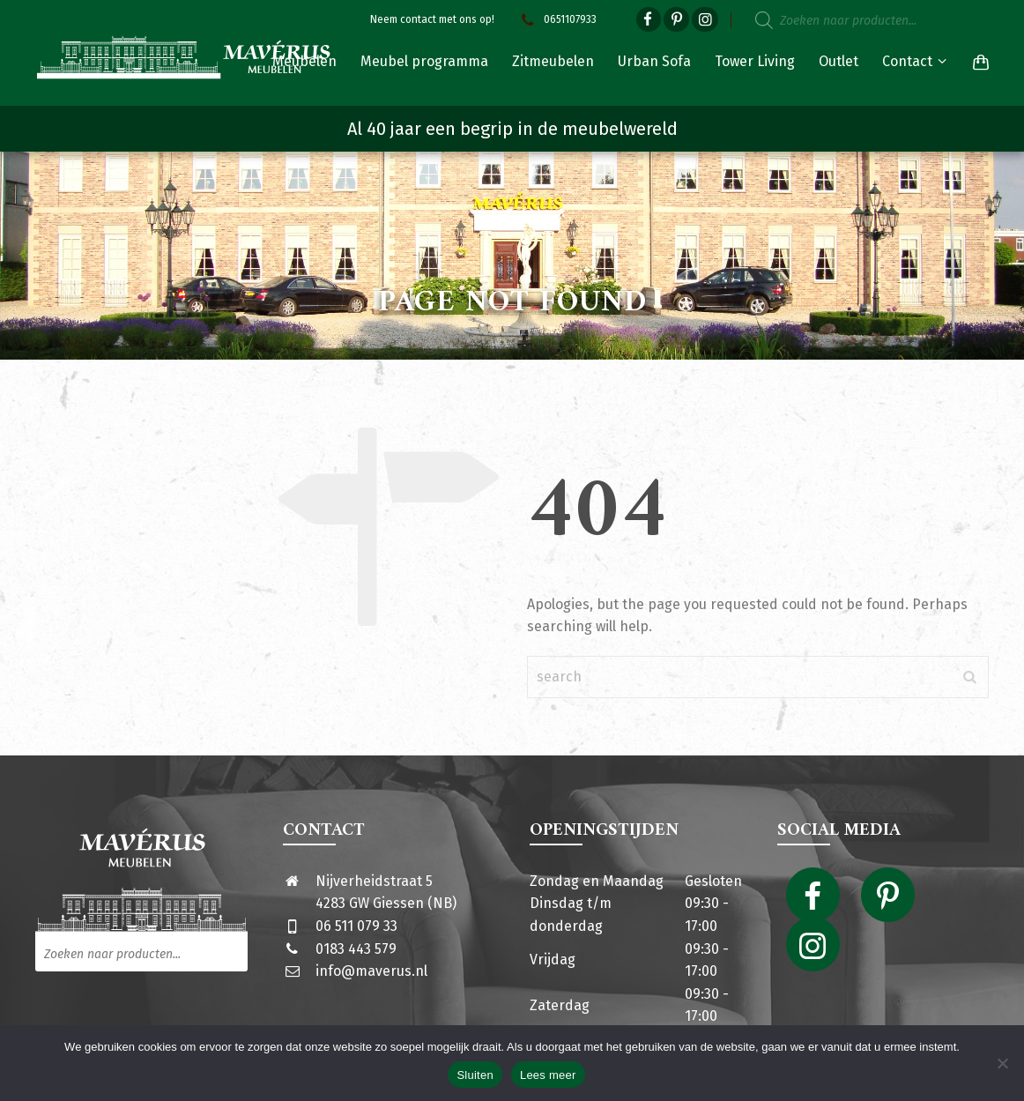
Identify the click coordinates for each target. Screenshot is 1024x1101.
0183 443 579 (356, 949)
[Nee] (1002, 1063)
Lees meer (548, 1075)
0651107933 (557, 19)
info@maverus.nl (371, 971)
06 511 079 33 (356, 926)
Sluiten (474, 1075)
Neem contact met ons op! (432, 19)
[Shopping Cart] (977, 62)
